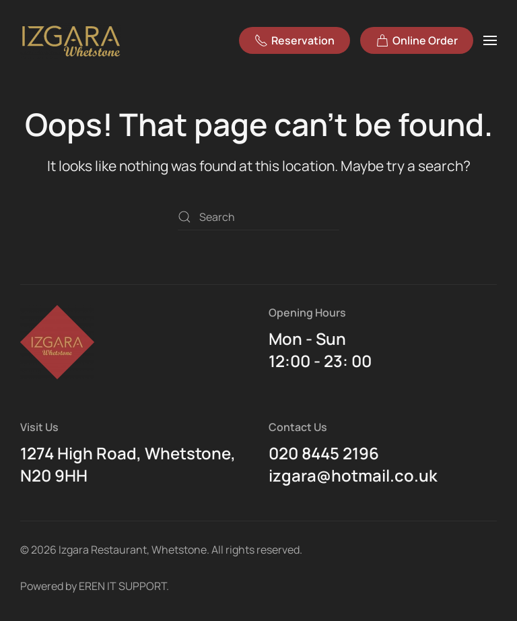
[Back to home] (72, 40)
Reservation (294, 40)
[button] (490, 40)
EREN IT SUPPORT (122, 586)
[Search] (258, 216)
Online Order (417, 40)
